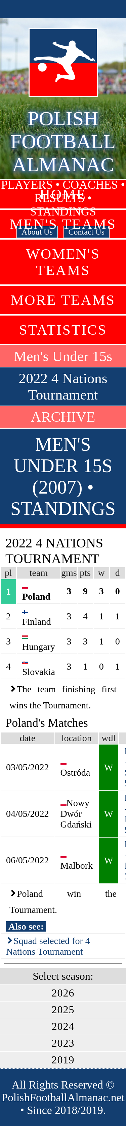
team (39, 573)
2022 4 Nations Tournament (63, 386)
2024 (63, 1026)
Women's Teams (63, 262)
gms (69, 573)
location (76, 738)
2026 (63, 993)
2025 (63, 1010)
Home (63, 194)
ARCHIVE (63, 417)
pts (85, 573)
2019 (63, 1060)
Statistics (63, 330)
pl (8, 573)
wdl (108, 738)
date (27, 738)
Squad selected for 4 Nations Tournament (48, 946)
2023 (63, 1043)
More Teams (63, 300)
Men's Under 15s (63, 356)
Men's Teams (63, 224)
